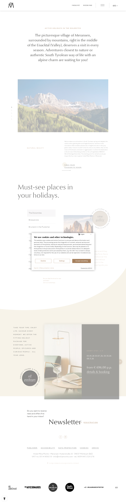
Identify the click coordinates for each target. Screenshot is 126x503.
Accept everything (81, 261)
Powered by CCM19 (86, 268)
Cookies (84, 448)
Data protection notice (47, 268)
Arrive (95, 448)
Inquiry (76, 5)
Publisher (32, 448)
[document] (63, 247)
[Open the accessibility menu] (4, 498)
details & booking (98, 381)
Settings (62, 261)
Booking (87, 5)
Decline (43, 261)
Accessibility (48, 448)
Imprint (36, 268)
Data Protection (67, 448)
